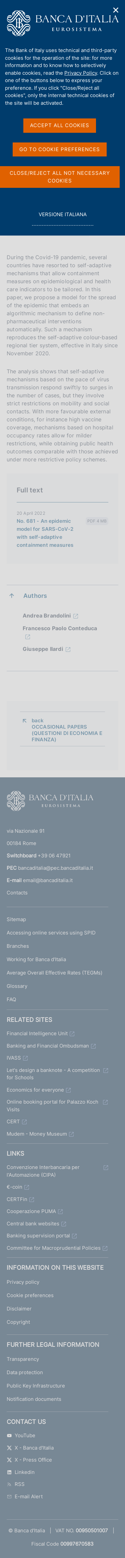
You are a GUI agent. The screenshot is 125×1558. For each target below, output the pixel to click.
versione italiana (62, 218)
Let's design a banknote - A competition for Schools (53, 1074)
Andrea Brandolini (47, 615)
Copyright (18, 1322)
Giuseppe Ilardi (43, 649)
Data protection (25, 1372)
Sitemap (16, 919)
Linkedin (21, 1472)
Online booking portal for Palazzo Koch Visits (52, 1106)
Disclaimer (19, 1308)
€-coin (14, 1187)
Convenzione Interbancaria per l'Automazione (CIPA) (43, 1171)
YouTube (21, 1435)
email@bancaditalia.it (48, 880)
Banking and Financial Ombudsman (48, 1046)
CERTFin (17, 1199)
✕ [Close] (116, 10)
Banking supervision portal (38, 1235)
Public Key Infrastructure (36, 1386)
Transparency (23, 1359)
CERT (13, 1121)
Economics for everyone (35, 1090)
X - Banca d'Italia (30, 1448)
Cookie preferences (30, 1295)
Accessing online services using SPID (51, 932)
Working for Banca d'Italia (36, 959)
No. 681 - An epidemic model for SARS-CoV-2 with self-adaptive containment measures (45, 533)
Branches (18, 946)
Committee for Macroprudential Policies (54, 1248)
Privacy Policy (80, 73)
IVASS (14, 1058)
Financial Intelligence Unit (37, 1033)
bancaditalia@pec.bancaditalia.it (55, 868)
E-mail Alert (25, 1496)
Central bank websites (33, 1223)
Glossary (17, 986)
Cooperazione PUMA (31, 1211)
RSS (16, 1484)
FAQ (11, 999)
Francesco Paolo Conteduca (60, 628)
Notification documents (34, 1399)
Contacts (17, 892)
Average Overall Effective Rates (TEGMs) (54, 972)
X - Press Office (29, 1460)
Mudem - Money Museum (37, 1134)
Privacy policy (23, 1282)
